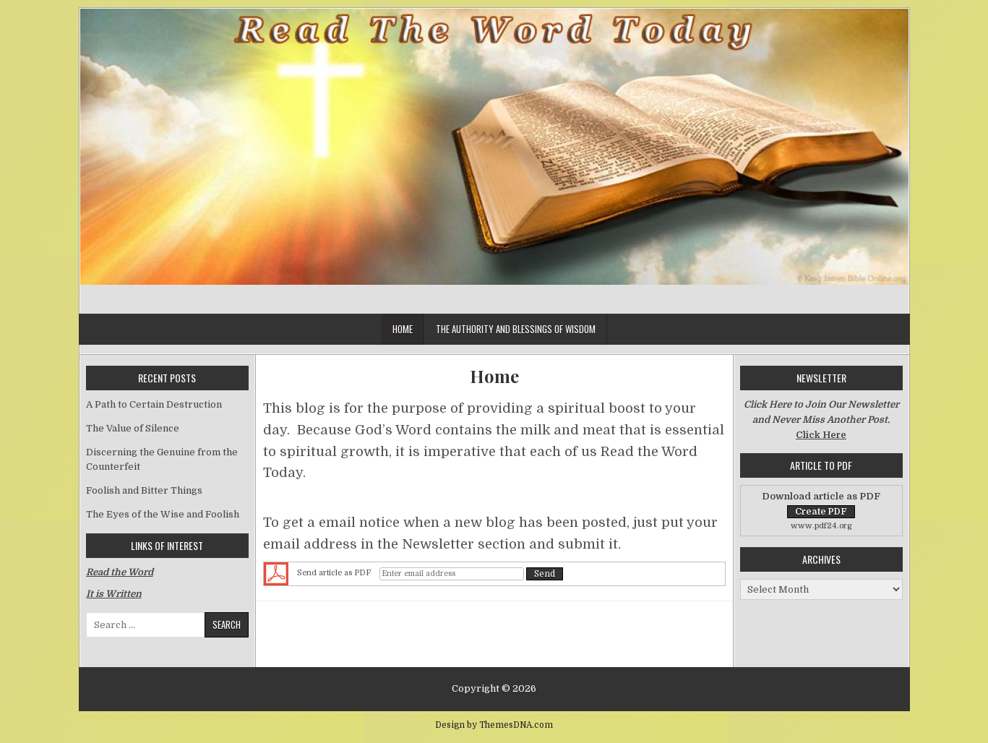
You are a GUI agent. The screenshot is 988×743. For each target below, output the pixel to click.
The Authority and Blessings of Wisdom (516, 329)
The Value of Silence (132, 428)
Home (402, 329)
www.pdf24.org (821, 526)
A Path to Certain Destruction (154, 404)
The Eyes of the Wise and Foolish (162, 514)
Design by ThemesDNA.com (494, 725)
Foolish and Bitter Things (144, 490)
